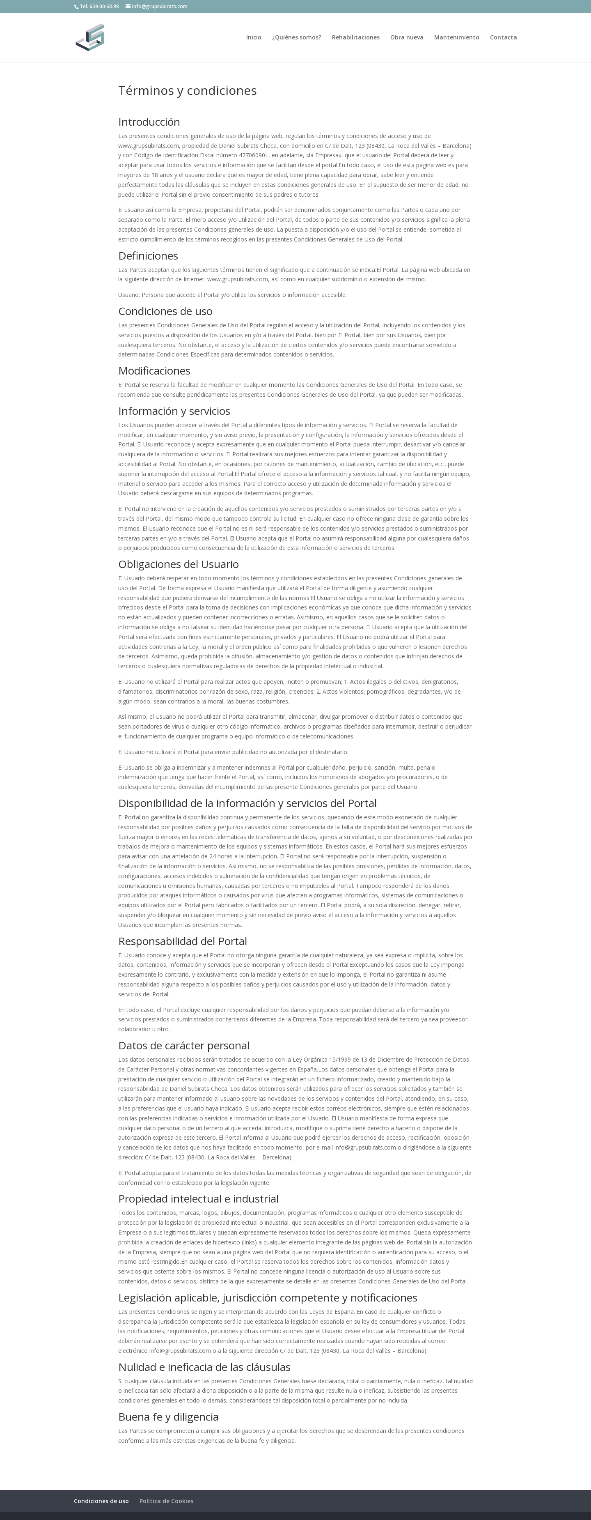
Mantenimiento (456, 37)
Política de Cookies (166, 1501)
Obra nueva (407, 37)
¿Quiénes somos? (296, 37)
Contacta (503, 37)
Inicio (253, 37)
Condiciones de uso (101, 1501)
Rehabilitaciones (356, 37)
